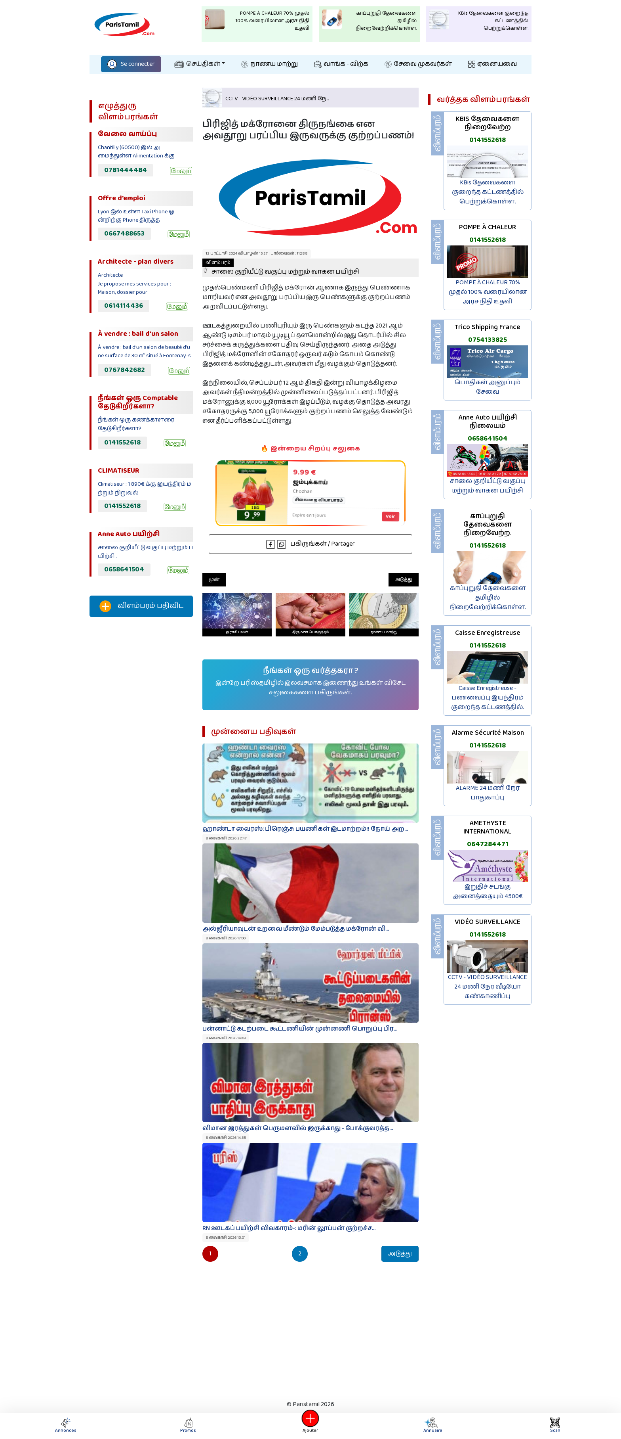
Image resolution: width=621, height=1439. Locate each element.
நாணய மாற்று (269, 64)
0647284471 (488, 844)
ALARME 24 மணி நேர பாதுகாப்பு (488, 793)
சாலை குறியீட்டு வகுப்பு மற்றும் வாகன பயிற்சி (280, 268)
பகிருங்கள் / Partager (310, 544)
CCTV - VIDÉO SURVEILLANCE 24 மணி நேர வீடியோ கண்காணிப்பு (487, 986)
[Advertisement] (141, 755)
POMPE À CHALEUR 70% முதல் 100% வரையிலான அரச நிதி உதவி (488, 292)
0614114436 (123, 305)
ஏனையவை (492, 64)
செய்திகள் (197, 64)
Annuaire (431, 1426)
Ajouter (310, 1426)
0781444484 (125, 170)
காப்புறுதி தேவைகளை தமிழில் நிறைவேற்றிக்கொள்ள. (488, 597)
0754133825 (487, 339)
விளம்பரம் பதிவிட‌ (141, 606)
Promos (188, 1426)
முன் (214, 579)
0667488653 (124, 233)
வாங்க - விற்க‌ (341, 64)
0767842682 (124, 370)
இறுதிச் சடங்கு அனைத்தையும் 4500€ (488, 891)
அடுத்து (403, 579)
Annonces (65, 1426)
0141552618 (122, 442)
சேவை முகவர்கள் (418, 64)
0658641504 (124, 569)
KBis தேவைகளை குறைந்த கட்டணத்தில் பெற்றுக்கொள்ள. (488, 192)
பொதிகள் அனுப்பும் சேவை (487, 387)
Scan (555, 1426)
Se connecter (131, 64)
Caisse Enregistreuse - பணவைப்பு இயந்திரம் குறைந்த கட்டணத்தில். (487, 697)
